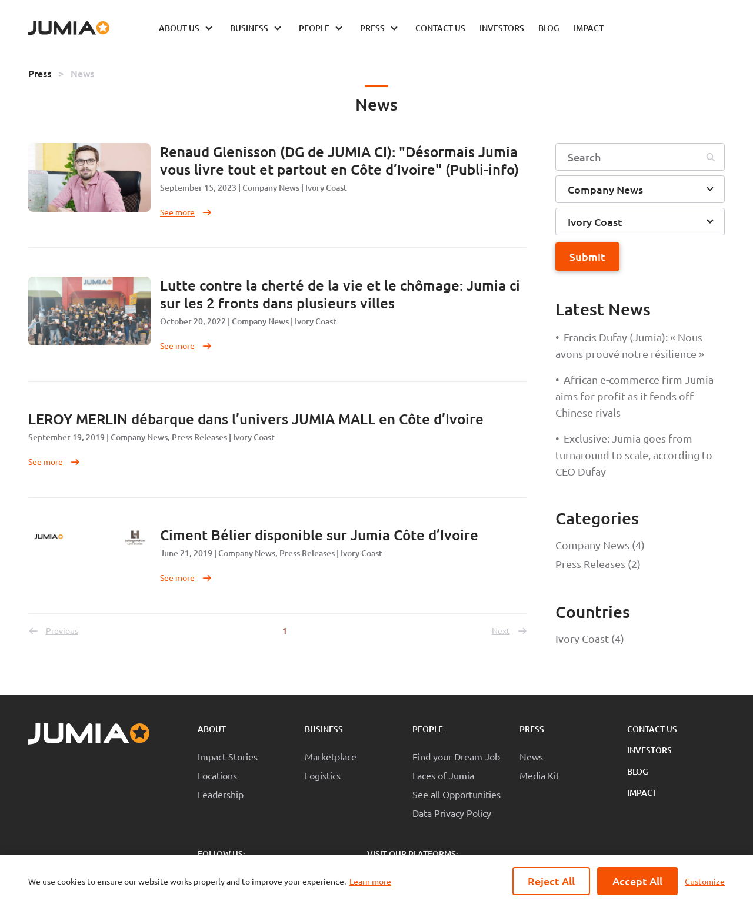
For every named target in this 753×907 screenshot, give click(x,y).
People (427, 729)
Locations (217, 775)
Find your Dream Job (456, 756)
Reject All (551, 881)
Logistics (323, 775)
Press (39, 73)
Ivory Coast (326, 187)
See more (186, 212)
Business (324, 729)
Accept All (637, 881)
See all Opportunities (456, 794)
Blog (637, 771)
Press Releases (199, 437)
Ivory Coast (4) (589, 638)
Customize (705, 881)
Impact (642, 792)
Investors (649, 750)
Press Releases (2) (598, 563)
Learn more (370, 881)
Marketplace (330, 756)
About (212, 729)
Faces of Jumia (443, 775)
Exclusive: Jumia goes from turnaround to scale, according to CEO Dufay (633, 454)
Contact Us (652, 729)
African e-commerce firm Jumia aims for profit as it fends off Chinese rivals (634, 395)
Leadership (221, 794)
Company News (270, 187)
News (82, 73)
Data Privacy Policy (451, 813)
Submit (587, 256)
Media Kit (539, 775)
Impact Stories (228, 756)
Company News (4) (600, 545)
